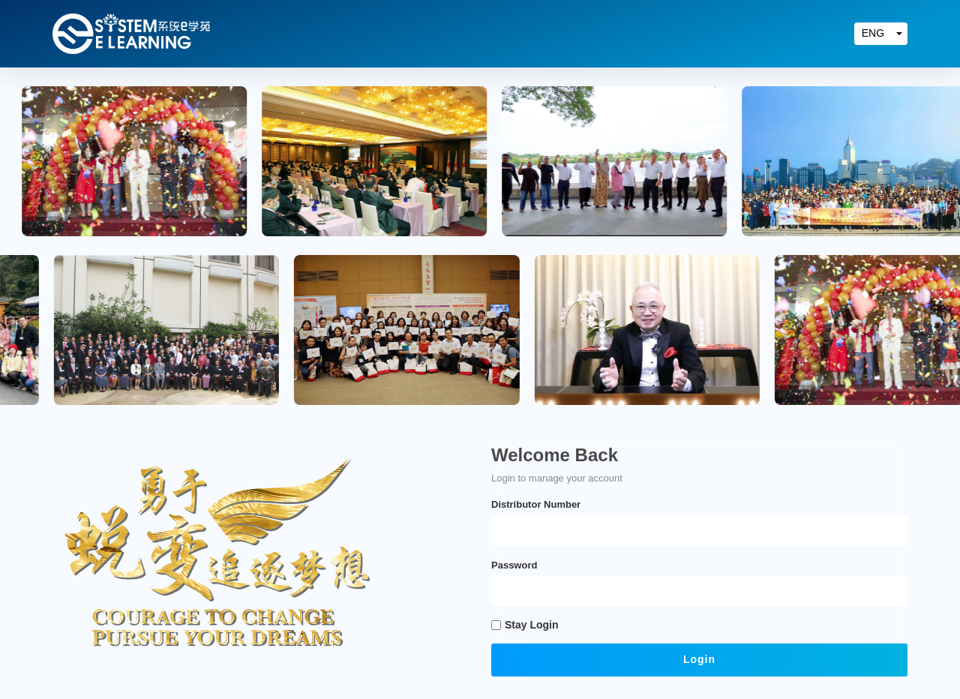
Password (514, 565)
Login (699, 659)
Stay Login (532, 625)
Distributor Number (535, 504)
